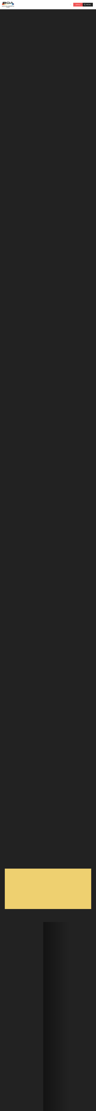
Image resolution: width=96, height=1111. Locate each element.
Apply (78, 4)
